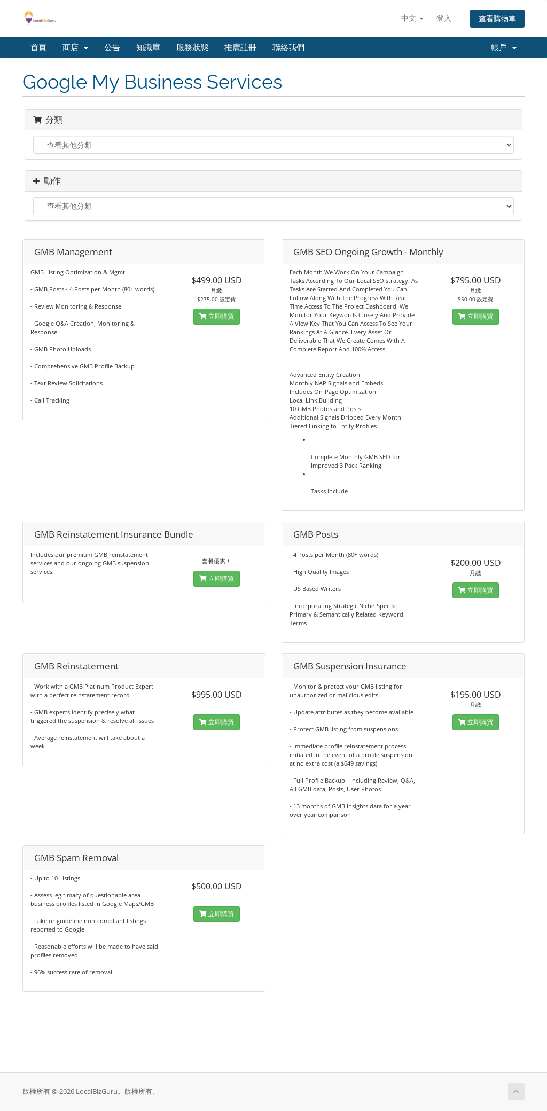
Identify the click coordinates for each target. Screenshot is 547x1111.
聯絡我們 (288, 47)
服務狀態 (192, 47)
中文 (412, 18)
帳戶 (504, 47)
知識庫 (148, 47)
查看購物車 (497, 18)
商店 (75, 47)
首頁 (38, 47)
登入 (443, 18)
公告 (112, 47)
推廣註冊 (240, 47)
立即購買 (216, 316)
